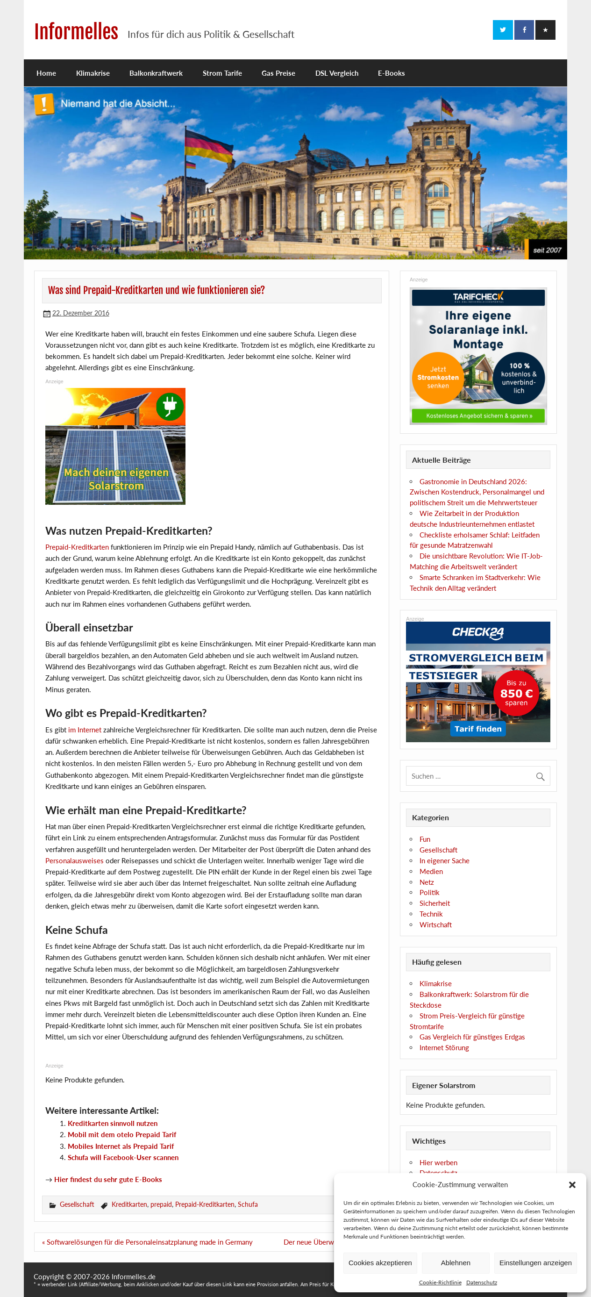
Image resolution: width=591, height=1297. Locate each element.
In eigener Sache (445, 860)
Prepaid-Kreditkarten (77, 547)
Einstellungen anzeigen (535, 1263)
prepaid (161, 1204)
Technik (431, 914)
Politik (430, 892)
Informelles (76, 32)
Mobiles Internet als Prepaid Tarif (121, 1146)
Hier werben (438, 1162)
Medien (431, 871)
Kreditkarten (129, 1204)
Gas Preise (278, 73)
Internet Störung (444, 1047)
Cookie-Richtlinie (440, 1282)
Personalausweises (74, 860)
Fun (425, 839)
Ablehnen (455, 1263)
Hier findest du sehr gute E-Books (108, 1179)
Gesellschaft (77, 1204)
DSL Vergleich (336, 73)
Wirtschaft (436, 924)
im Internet (84, 729)
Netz (427, 882)
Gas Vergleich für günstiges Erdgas (472, 1036)
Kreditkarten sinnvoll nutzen (112, 1123)
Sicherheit (435, 903)
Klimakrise (93, 73)
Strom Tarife (222, 73)
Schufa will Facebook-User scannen (123, 1157)
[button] (572, 1185)
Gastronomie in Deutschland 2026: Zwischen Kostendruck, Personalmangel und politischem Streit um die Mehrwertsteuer (477, 492)
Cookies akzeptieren (380, 1263)
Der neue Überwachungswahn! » (333, 1242)
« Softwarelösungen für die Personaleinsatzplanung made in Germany (147, 1242)
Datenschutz (481, 1282)
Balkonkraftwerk (156, 73)
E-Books (391, 73)
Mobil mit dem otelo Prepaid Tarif (122, 1134)
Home (46, 73)
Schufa (248, 1204)
